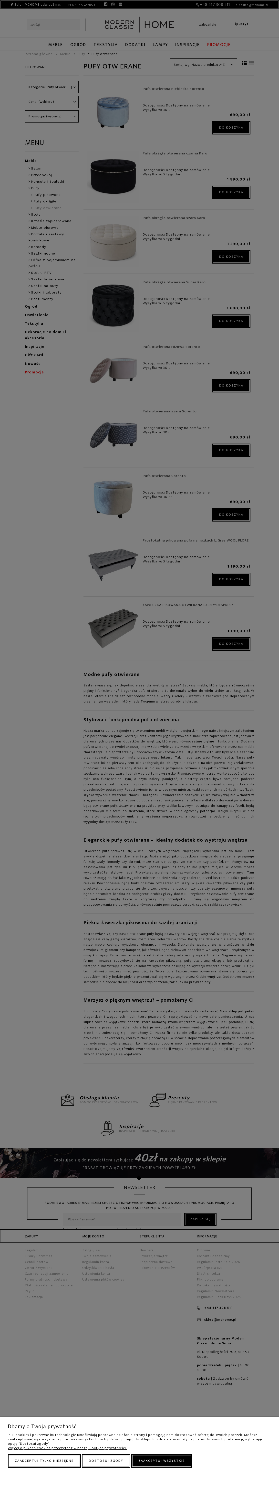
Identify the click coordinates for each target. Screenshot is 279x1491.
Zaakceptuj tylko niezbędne (44, 1460)
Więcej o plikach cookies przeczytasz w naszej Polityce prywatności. (67, 1448)
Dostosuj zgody (106, 1460)
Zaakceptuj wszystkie (161, 1460)
